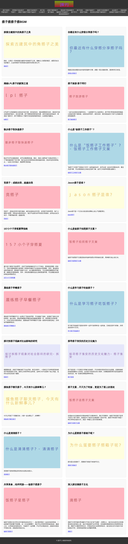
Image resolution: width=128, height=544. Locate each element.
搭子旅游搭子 (72, 119)
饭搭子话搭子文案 (74, 423)
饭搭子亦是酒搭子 (103, 10)
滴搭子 (70, 531)
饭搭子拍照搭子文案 (74, 261)
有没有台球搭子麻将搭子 (98, 12)
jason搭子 (71, 215)
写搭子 (13, 12)
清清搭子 (7, 474)
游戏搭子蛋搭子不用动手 (117, 12)
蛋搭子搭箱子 (72, 465)
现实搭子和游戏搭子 (67, 10)
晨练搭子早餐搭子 (10, 326)
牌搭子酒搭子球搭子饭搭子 (27, 12)
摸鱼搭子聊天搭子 (10, 419)
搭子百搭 (80, 10)
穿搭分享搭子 (72, 73)
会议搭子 (115, 10)
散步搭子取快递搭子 (10, 165)
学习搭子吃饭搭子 (74, 331)
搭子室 (42, 10)
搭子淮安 (71, 377)
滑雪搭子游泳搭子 (18, 10)
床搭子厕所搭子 (52, 10)
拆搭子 (6, 377)
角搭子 (6, 66)
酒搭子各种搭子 (32, 10)
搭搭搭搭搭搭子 (64, 14)
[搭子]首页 (6, 10)
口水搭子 (42, 12)
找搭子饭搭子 (90, 10)
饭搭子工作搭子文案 (74, 172)
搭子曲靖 (51, 12)
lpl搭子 (6, 119)
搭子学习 (74, 12)
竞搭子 (6, 218)
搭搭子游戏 (83, 12)
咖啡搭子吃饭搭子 (62, 12)
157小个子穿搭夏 (9, 277)
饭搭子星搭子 (8, 531)
